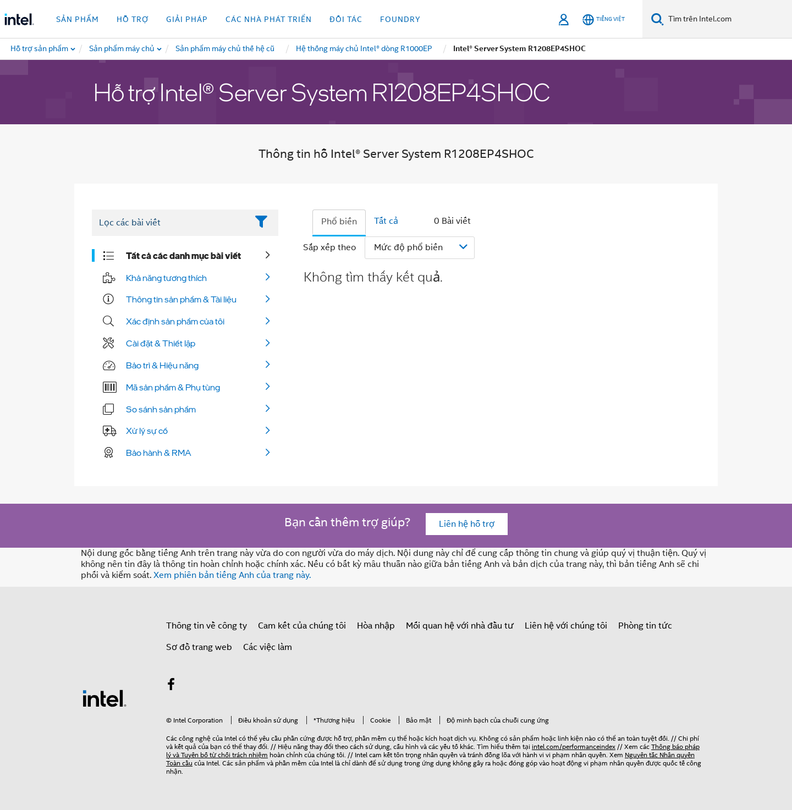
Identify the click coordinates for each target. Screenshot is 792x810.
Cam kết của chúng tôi (302, 625)
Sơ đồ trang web (199, 647)
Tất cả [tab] (386, 221)
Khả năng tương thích (166, 277)
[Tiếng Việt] (604, 19)
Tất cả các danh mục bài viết (183, 255)
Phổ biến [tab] (339, 221)
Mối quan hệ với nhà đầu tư (460, 625)
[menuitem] (122, 49)
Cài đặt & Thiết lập (160, 343)
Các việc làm (267, 647)
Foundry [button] (400, 19)
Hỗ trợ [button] (132, 19)
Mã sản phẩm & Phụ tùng (173, 387)
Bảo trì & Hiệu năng (162, 365)
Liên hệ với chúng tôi (566, 625)
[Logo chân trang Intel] (104, 697)
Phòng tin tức (645, 625)
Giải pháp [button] (187, 19)
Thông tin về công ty (206, 625)
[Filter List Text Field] (170, 223)
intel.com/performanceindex (573, 746)
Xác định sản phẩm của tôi (175, 321)
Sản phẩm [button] (77, 19)
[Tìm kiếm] (657, 19)
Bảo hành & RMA (158, 452)
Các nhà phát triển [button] (269, 19)
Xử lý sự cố (147, 430)
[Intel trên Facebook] (171, 686)
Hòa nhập (376, 625)
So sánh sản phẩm (161, 409)
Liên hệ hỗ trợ (466, 524)
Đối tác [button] (345, 19)
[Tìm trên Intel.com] (728, 19)
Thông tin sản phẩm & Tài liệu (181, 299)
